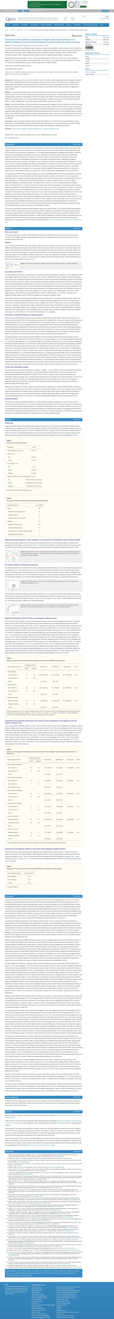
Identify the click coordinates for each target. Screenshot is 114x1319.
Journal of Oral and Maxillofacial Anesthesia (66, 1296)
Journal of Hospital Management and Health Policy (68, 1290)
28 (65, 1076)
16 (18, 180)
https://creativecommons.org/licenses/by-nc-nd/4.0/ (41, 1145)
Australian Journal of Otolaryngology (40, 1315)
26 (48, 411)
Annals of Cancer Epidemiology (39, 1296)
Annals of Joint (35, 1303)
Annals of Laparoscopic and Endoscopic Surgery (43, 1305)
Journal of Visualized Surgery (63, 1303)
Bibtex (87, 56)
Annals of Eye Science (37, 1301)
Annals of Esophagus (37, 1299)
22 (78, 196)
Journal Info (15, 25)
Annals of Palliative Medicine (38, 1308)
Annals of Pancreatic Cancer (38, 1310)
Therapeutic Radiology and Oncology (65, 1315)
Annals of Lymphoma (37, 1306)
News (101, 25)
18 (15, 1017)
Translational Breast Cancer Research (65, 1317)
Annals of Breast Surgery (37, 1294)
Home (7, 25)
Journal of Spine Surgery (62, 1299)
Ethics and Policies (46, 25)
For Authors (24, 25)
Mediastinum (59, 1306)
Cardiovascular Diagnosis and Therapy (41, 1317)
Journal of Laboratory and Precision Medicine (67, 1292)
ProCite (87, 61)
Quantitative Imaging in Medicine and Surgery (67, 1312)
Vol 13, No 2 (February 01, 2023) (18, 30)
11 (16, 180)
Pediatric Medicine (60, 1310)
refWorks (88, 65)
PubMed (61, 1156)
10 (65, 176)
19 (42, 194)
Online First (77, 25)
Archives (69, 25)
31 (54, 1088)
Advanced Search (105, 18)
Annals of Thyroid (36, 1312)
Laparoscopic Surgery (61, 1305)
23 (18, 257)
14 (22, 185)
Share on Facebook (91, 72)
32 (77, 1091)
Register (27, 10)
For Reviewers (35, 25)
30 (67, 1076)
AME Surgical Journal (37, 1290)
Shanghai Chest (60, 1314)
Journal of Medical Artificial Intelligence (65, 1294)
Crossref (56, 1156)
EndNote (88, 58)
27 (10, 1045)
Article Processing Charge (90, 25)
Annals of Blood (35, 1292)
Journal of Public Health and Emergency (65, 1297)
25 (32, 404)
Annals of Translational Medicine (39, 1314)
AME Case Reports (36, 1287)
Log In (20, 10)
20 (76, 196)
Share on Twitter (90, 74)
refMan (87, 63)
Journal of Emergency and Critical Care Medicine (68, 1287)
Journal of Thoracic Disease (63, 1301)
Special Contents (59, 25)
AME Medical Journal (37, 1289)
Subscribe (105, 11)
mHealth (58, 1308)
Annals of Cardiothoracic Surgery (39, 1297)
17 (24, 185)
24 (50, 370)
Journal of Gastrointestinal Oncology (65, 1289)
